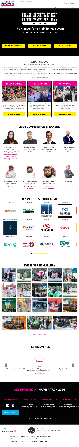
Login (72, 3)
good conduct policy (14, 436)
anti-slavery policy (24, 436)
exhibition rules (13, 438)
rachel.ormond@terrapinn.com (69, 407)
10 (47, 253)
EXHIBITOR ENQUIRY (39, 114)
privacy (27, 441)
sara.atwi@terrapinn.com (29, 407)
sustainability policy (36, 438)
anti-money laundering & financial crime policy (40, 436)
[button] (76, 325)
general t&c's (34, 441)
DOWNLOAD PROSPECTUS (13, 46)
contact (41, 441)
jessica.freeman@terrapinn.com (50, 407)
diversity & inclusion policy (24, 438)
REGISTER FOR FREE (65, 46)
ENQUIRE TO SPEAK (39, 46)
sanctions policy (46, 438)
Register (73, 7)
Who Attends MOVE (48, 7)
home (40, 7)
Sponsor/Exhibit (58, 7)
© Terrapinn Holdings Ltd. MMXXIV (17, 441)
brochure (47, 441)
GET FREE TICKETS (10, 412)
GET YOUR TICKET (65, 114)
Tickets (67, 3)
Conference (66, 7)
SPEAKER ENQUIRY (14, 114)
